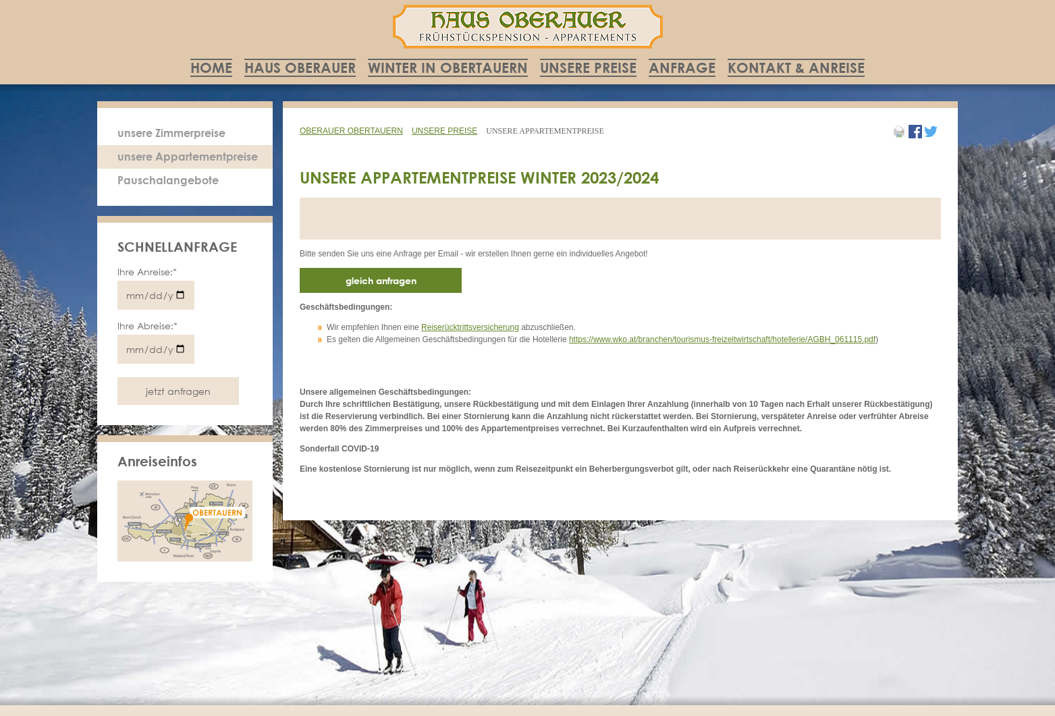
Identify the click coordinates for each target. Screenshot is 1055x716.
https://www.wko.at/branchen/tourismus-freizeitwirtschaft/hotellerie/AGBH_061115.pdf (722, 339)
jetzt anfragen (178, 391)
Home (211, 67)
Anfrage (682, 67)
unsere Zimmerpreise (171, 133)
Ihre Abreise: (147, 325)
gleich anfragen (381, 280)
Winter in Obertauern (448, 67)
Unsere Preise (588, 67)
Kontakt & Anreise (796, 67)
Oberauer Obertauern (351, 131)
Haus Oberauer (300, 67)
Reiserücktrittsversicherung (470, 327)
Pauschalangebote (168, 180)
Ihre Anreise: (147, 271)
